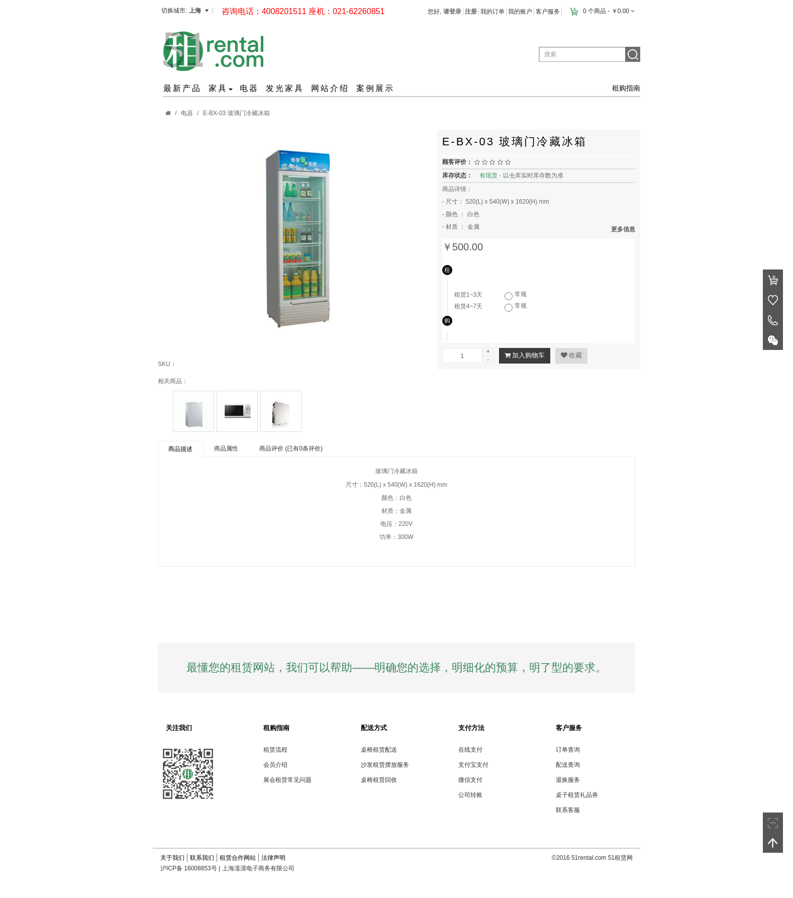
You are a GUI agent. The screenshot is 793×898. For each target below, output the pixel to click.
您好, (444, 11)
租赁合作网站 (238, 857)
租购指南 (626, 88)
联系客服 (568, 810)
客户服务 (548, 11)
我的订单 (492, 11)
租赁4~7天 (468, 306)
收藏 (571, 355)
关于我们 (172, 857)
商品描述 (180, 449)
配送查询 (568, 764)
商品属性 (226, 448)
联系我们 (202, 857)
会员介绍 (275, 764)
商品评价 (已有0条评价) (291, 448)
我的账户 (520, 11)
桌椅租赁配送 (379, 749)
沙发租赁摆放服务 (385, 764)
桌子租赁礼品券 (577, 794)
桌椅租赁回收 (379, 779)
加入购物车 (525, 355)
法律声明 (273, 857)
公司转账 (470, 794)
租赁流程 (275, 749)
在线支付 (470, 749)
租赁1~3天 (468, 295)
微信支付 (470, 779)
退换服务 (568, 779)
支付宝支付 (473, 764)
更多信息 (623, 229)
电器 (187, 113)
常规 (521, 294)
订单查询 (568, 749)
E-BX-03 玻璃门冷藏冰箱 (236, 113)
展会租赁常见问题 (287, 779)
